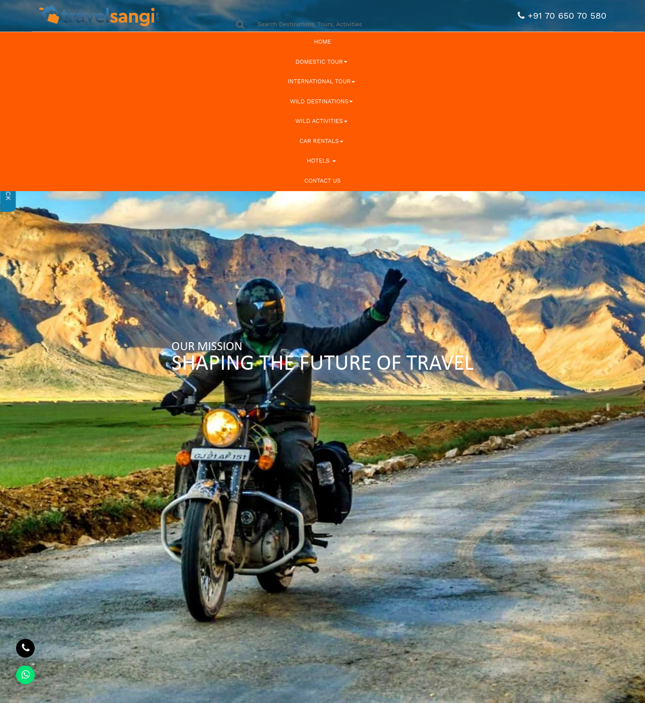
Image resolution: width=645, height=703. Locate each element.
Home (322, 41)
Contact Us (322, 180)
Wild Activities (321, 121)
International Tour (321, 81)
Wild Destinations (321, 101)
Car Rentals (321, 141)
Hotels (321, 160)
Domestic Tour (321, 61)
